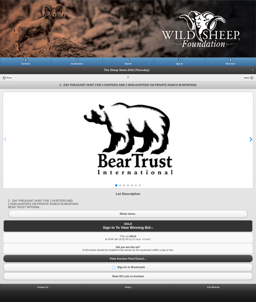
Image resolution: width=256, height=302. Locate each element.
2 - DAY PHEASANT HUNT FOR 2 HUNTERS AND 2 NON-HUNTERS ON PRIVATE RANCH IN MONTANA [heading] (128, 85)
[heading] (128, 29)
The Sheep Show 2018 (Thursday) (126, 70)
